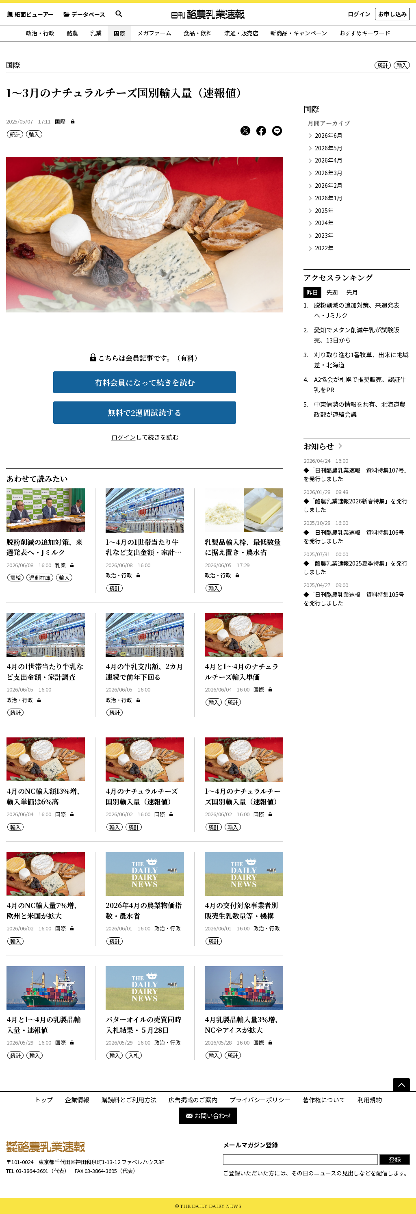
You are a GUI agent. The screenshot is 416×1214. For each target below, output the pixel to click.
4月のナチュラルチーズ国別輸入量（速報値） (142, 796)
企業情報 (77, 1099)
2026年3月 (328, 173)
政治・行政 (40, 33)
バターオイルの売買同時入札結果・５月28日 (143, 1024)
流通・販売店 (241, 33)
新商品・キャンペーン (299, 33)
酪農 (72, 33)
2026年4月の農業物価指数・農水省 (144, 910)
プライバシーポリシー (260, 1099)
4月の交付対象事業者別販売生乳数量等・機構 (241, 910)
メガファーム (154, 33)
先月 (352, 292)
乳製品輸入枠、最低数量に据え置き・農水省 (243, 547)
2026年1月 (328, 198)
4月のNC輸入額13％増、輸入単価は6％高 (45, 796)
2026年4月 (328, 160)
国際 (119, 33)
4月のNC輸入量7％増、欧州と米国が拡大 (43, 910)
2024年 (324, 223)
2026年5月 (328, 148)
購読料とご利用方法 (129, 1099)
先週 (332, 292)
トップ (44, 1099)
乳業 (96, 33)
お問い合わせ (208, 1115)
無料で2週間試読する (145, 412)
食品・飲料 (198, 33)
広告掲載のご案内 (193, 1099)
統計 (382, 65)
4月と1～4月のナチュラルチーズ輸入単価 (242, 671)
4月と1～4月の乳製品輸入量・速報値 (43, 1024)
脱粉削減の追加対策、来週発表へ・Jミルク (44, 547)
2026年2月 (328, 185)
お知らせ (318, 445)
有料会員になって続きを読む (145, 382)
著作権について (324, 1099)
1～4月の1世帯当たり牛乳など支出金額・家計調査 (144, 552)
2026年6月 (328, 135)
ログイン (359, 14)
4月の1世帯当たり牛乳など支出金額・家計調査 (44, 671)
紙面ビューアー (30, 14)
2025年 (324, 210)
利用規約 (370, 1099)
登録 (395, 1159)
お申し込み (392, 14)
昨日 (312, 292)
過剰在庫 (39, 577)
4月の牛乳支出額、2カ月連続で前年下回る (144, 671)
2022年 (324, 248)
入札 (133, 1055)
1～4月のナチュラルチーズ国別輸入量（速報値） (243, 796)
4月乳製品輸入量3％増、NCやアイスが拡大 (243, 1024)
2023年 (324, 235)
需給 (15, 577)
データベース (84, 14)
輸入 (401, 65)
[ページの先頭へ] (401, 1084)
